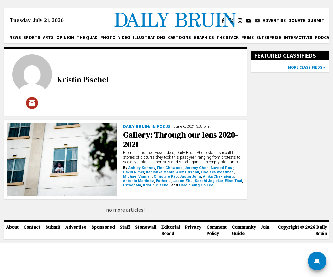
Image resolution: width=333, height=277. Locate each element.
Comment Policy (216, 264)
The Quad (87, 37)
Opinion (65, 37)
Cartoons (179, 37)
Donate (296, 20)
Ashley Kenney (141, 168)
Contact (32, 261)
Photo (108, 37)
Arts (48, 37)
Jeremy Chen (197, 168)
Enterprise (268, 37)
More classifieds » (306, 67)
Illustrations (149, 37)
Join (265, 261)
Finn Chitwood (170, 168)
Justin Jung (190, 176)
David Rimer (133, 172)
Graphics (204, 37)
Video (124, 37)
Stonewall (145, 261)
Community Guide (244, 264)
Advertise (274, 20)
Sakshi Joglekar (209, 181)
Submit (316, 20)
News (15, 37)
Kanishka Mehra (160, 172)
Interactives (298, 37)
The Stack (227, 37)
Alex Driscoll (187, 172)
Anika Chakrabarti (218, 176)
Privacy (193, 261)
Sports (32, 37)
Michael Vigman (137, 176)
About (12, 261)
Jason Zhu (183, 181)
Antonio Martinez (138, 181)
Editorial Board (170, 264)
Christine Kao (166, 176)
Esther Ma (132, 185)
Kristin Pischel (83, 79)
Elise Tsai (233, 181)
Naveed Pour (222, 168)
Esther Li (163, 181)
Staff (125, 261)
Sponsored (103, 261)
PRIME (247, 37)
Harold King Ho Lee (196, 185)
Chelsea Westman (217, 172)
